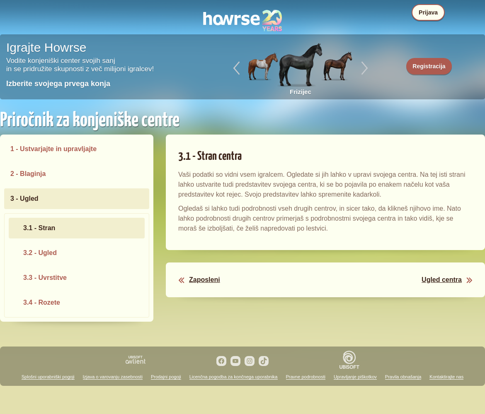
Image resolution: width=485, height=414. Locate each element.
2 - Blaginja (28, 173)
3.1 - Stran (39, 227)
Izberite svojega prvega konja (58, 83)
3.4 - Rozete (41, 302)
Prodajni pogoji (166, 376)
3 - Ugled (24, 198)
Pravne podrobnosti (305, 376)
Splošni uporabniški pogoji (48, 376)
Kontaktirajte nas (446, 376)
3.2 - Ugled (40, 252)
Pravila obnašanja (403, 376)
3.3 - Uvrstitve (45, 277)
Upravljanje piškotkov (355, 376)
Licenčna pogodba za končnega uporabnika (233, 376)
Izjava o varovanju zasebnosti (113, 376)
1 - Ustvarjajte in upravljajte (53, 148)
